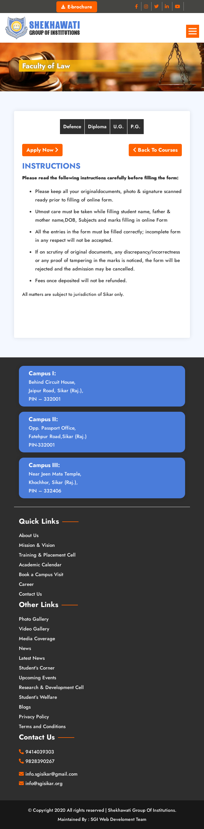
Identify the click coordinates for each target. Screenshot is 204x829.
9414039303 (39, 751)
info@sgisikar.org (44, 783)
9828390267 (39, 761)
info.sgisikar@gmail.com (51, 774)
